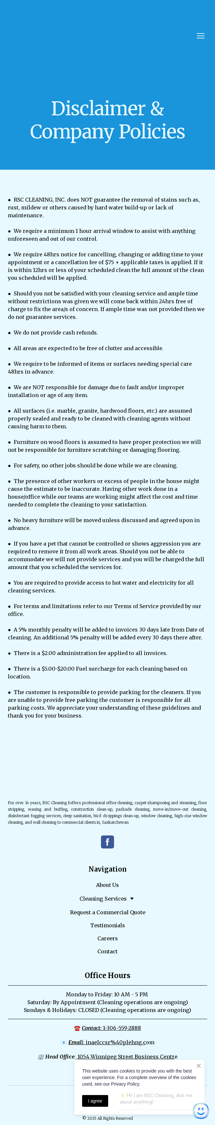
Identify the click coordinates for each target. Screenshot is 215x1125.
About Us (107, 885)
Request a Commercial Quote (107, 912)
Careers (107, 938)
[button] (107, 841)
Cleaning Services (103, 898)
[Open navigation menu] (200, 35)
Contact (107, 951)
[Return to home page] (31, 36)
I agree (95, 1101)
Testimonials (107, 925)
